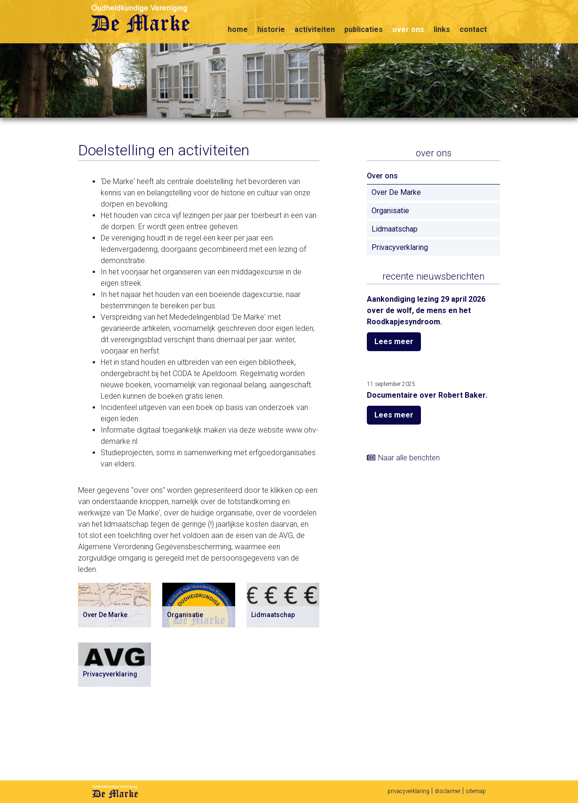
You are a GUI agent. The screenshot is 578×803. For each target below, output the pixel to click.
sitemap (476, 791)
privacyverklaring (408, 791)
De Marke (115, 791)
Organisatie (390, 210)
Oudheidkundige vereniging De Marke (147, 20)
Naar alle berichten (409, 457)
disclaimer (447, 791)
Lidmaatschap (395, 229)
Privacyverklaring (400, 247)
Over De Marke (396, 192)
